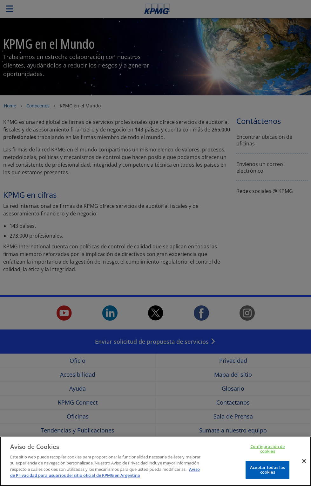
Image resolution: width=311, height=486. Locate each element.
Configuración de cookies (267, 455)
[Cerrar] (304, 467)
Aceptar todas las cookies (267, 476)
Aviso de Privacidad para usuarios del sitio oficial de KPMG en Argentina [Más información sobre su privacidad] (105, 479)
